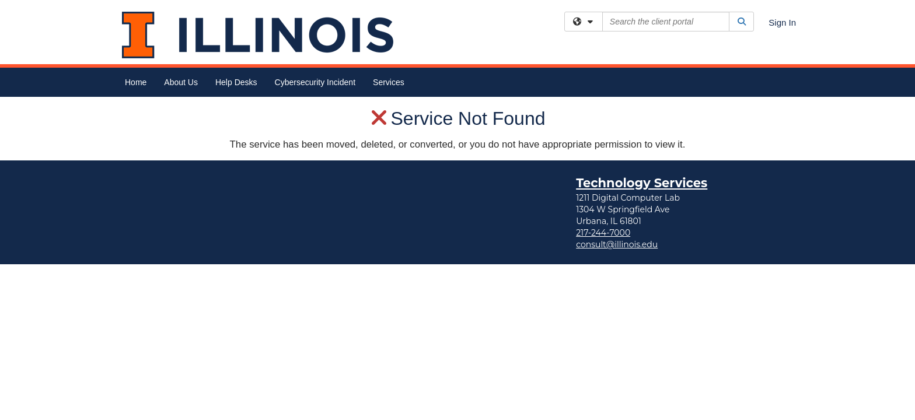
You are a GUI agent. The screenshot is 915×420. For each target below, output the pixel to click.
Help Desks (236, 82)
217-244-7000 (603, 136)
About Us (181, 82)
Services (388, 82)
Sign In (782, 22)
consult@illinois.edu (617, 147)
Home (135, 82)
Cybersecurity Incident (315, 82)
